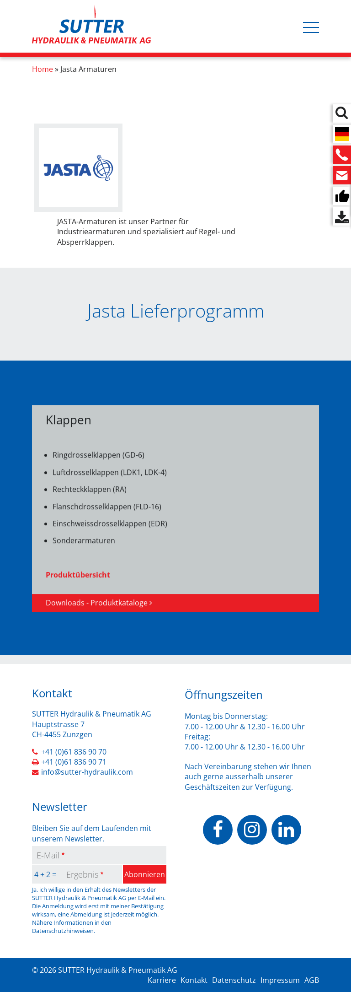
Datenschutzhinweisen (63, 931)
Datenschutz (234, 980)
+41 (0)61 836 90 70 (73, 752)
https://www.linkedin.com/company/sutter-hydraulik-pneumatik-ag (286, 830)
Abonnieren (144, 874)
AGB (311, 980)
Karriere (162, 980)
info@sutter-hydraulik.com (87, 772)
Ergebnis (82, 874)
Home (42, 69)
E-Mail (48, 855)
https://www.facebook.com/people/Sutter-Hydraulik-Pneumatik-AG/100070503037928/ (218, 830)
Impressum (280, 980)
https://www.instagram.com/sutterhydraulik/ (252, 830)
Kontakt (194, 980)
